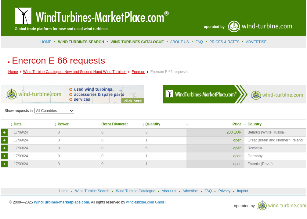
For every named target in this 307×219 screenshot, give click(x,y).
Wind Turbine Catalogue (135, 191)
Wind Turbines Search (81, 42)
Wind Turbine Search (92, 191)
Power (63, 124)
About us (179, 42)
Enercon (138, 72)
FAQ (199, 42)
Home (45, 42)
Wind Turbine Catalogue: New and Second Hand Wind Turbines (75, 72)
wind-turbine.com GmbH (145, 202)
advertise (256, 42)
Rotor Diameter (114, 124)
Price (237, 124)
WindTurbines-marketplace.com (61, 202)
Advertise (190, 191)
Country (254, 124)
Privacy (224, 191)
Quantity (153, 124)
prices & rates (224, 42)
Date (18, 124)
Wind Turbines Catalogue (137, 42)
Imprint (242, 191)
